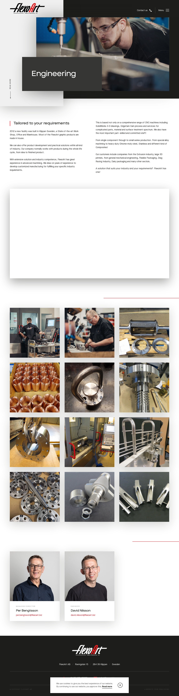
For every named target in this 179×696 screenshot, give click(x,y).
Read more (107, 687)
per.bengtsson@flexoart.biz (29, 615)
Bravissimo (164, 689)
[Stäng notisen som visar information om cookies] (120, 685)
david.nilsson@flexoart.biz (83, 615)
